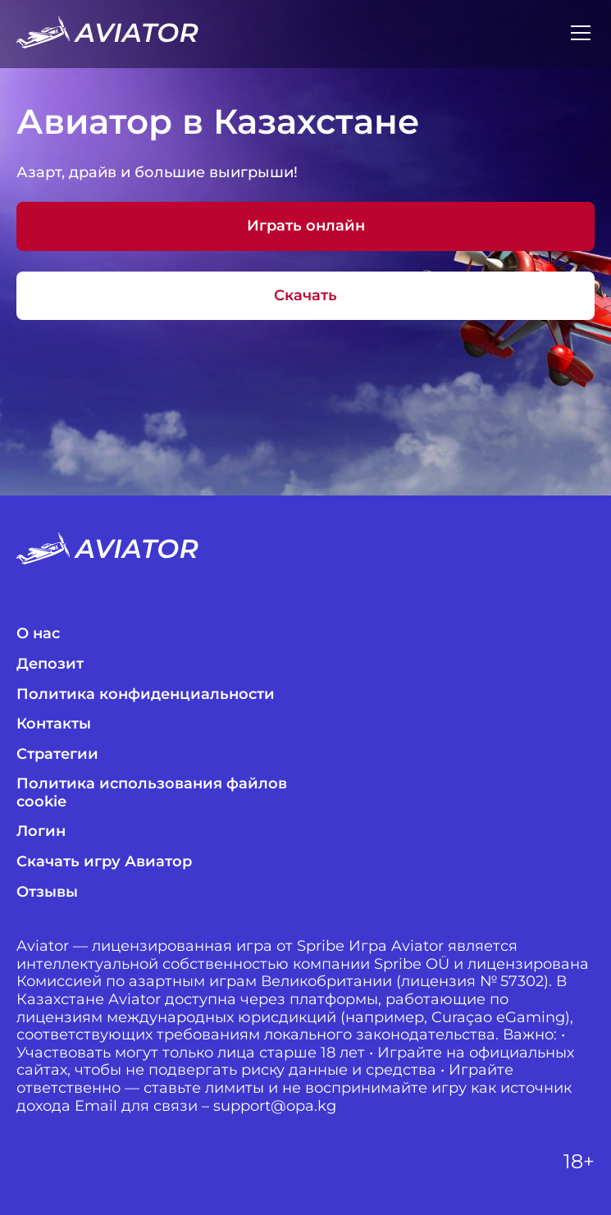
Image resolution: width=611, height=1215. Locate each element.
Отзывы (47, 892)
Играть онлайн (306, 226)
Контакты (53, 724)
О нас (38, 633)
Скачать (305, 295)
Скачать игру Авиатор (104, 861)
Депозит (50, 664)
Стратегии (57, 754)
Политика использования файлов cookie (151, 793)
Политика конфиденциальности (145, 694)
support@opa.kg (274, 1106)
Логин (41, 831)
